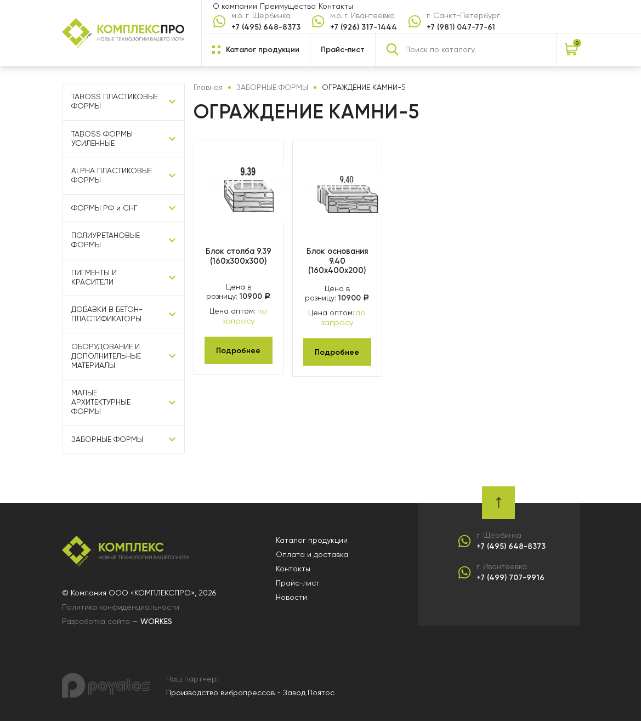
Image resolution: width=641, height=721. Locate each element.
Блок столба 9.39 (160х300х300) (238, 256)
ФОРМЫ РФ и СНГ (104, 207)
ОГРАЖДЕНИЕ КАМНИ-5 (364, 87)
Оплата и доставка (312, 554)
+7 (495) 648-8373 (265, 27)
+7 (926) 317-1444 (363, 27)
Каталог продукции (312, 540)
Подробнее (238, 349)
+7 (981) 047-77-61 (461, 27)
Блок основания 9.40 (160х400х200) (337, 261)
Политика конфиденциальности (120, 607)
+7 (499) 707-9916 (510, 578)
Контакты (336, 6)
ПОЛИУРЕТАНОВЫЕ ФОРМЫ (105, 240)
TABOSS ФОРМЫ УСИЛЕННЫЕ (102, 138)
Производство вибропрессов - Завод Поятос (250, 692)
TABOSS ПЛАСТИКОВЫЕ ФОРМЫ (114, 101)
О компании (235, 6)
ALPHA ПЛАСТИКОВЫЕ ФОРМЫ (111, 175)
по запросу (244, 315)
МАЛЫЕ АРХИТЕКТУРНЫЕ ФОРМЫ (101, 402)
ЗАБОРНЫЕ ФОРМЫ (107, 439)
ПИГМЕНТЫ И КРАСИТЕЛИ (94, 277)
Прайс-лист (343, 49)
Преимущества (288, 6)
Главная (208, 87)
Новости (291, 597)
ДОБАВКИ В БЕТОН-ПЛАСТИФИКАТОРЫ (107, 314)
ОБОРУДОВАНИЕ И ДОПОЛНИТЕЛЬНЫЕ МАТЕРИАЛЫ (106, 356)
